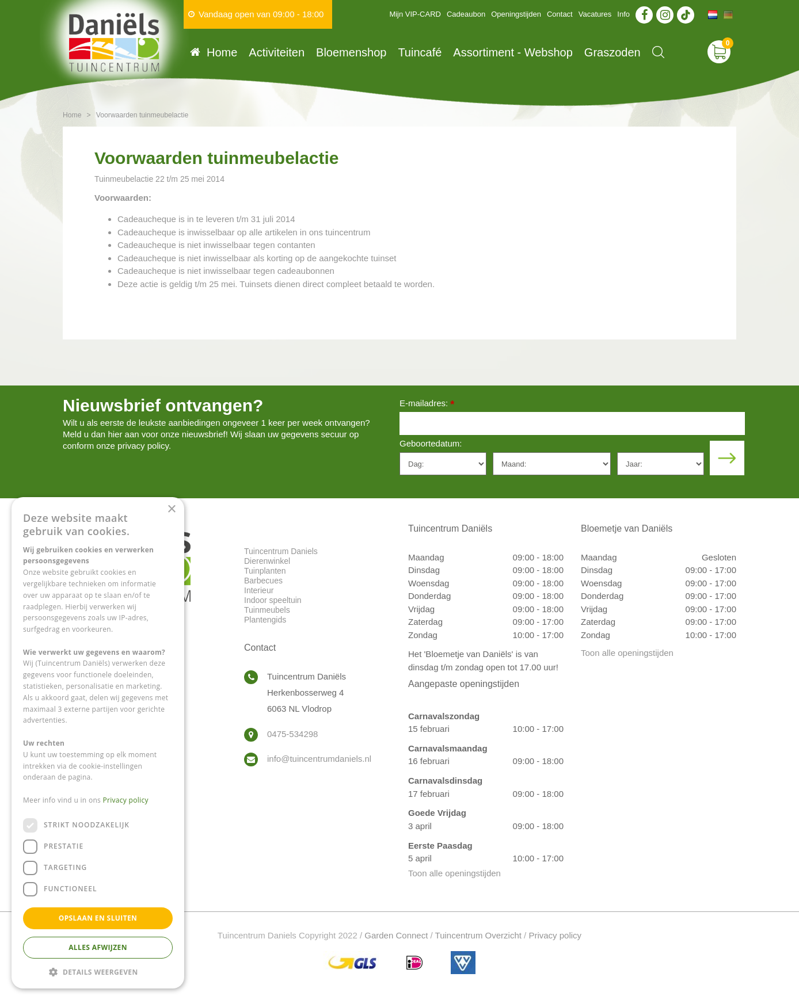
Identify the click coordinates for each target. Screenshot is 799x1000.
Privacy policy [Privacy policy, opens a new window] (126, 800)
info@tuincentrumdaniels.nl (319, 759)
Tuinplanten (265, 570)
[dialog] (98, 742)
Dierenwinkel (267, 561)
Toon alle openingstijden (454, 873)
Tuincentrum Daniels (281, 551)
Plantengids (265, 619)
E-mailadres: (427, 404)
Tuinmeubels (267, 609)
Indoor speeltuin (273, 600)
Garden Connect (396, 935)
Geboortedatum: (431, 443)
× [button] (171, 509)
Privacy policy (554, 935)
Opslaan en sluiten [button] (98, 918)
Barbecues (263, 580)
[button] (98, 971)
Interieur (258, 590)
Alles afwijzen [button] (98, 947)
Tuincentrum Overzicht (478, 935)
